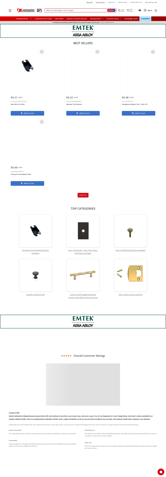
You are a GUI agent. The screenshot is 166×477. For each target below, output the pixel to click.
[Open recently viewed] (139, 10)
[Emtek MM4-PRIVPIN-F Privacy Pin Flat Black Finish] (27, 136)
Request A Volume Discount (77, 19)
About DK (89, 2)
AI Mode (111, 10)
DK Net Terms (122, 2)
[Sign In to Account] (149, 10)
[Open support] (161, 472)
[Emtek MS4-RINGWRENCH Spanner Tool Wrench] (83, 66)
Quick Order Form (136, 2)
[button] (10, 10)
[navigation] (113, 18)
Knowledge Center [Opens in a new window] (131, 19)
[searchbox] (80, 10)
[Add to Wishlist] (41, 52)
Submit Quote (100, 2)
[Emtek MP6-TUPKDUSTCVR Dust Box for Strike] (27, 66)
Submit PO (111, 2)
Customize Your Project (43, 19)
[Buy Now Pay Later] (151, 2)
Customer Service (112, 19)
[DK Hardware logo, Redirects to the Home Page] (27, 10)
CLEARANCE (145, 19)
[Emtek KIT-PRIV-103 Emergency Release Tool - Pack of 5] (138, 66)
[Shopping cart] (156, 10)
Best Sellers (59, 19)
